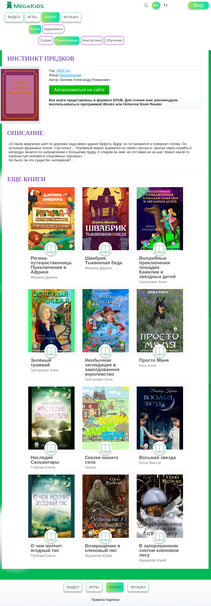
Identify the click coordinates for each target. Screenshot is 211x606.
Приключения (70, 75)
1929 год (63, 70)
